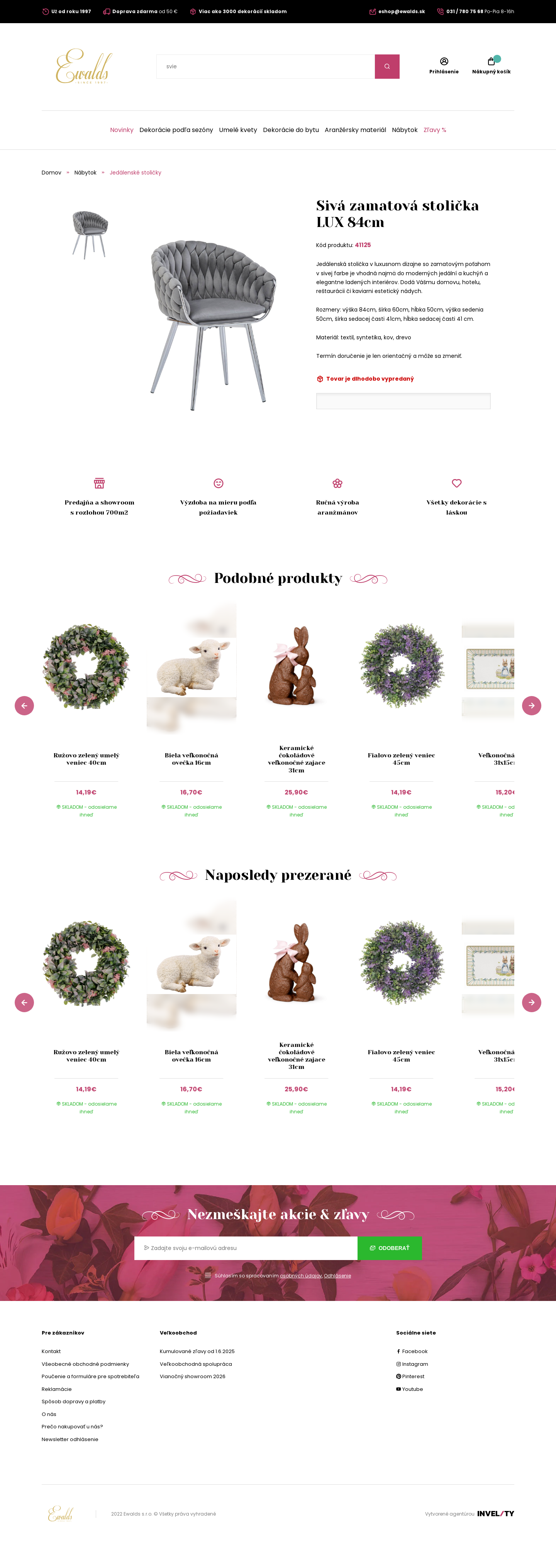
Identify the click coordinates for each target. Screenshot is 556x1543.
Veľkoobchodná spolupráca (196, 1364)
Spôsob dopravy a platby (73, 1401)
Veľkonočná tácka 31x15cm (506, 759)
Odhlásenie (337, 1275)
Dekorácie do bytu (291, 130)
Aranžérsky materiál (355, 130)
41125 (363, 245)
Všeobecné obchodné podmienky (85, 1364)
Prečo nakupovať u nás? (72, 1426)
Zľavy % (435, 130)
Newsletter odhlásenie (70, 1439)
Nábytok (405, 130)
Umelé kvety (238, 130)
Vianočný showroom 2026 (192, 1376)
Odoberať (390, 1248)
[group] (94, 716)
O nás (49, 1414)
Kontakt (51, 1351)
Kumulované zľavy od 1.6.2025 (197, 1351)
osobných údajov (301, 1275)
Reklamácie (57, 1389)
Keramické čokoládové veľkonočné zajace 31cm (296, 759)
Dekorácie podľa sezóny (176, 130)
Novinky (122, 130)
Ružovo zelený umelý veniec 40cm (86, 759)
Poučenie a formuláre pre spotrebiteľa (90, 1376)
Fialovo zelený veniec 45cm (401, 759)
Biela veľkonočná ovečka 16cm (191, 759)
